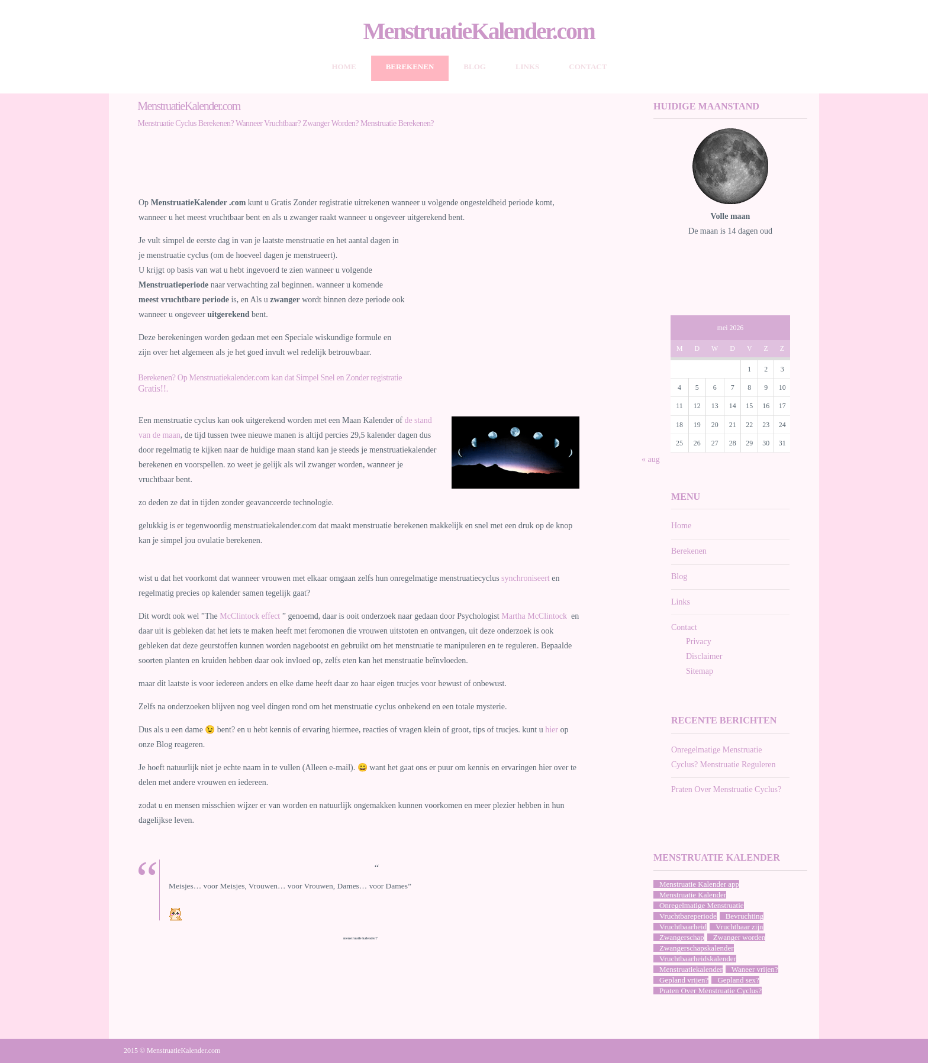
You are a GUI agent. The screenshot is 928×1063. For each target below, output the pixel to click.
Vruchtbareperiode (688, 916)
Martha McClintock (535, 616)
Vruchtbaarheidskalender (697, 958)
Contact (588, 66)
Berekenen (410, 66)
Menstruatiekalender (691, 969)
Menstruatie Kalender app (699, 884)
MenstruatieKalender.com (478, 31)
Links (527, 66)
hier (551, 729)
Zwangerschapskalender (696, 948)
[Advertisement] (360, 169)
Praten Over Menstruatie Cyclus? (726, 789)
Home (344, 66)
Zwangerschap (681, 937)
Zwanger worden (739, 937)
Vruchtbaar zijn (739, 926)
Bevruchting (744, 916)
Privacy (698, 641)
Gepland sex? (738, 980)
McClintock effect (251, 616)
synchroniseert (526, 578)
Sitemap (699, 671)
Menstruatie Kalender (692, 895)
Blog (474, 66)
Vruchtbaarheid (683, 926)
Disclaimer (704, 656)
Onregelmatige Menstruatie (701, 905)
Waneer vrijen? (755, 969)
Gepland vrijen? (683, 980)
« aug (651, 459)
